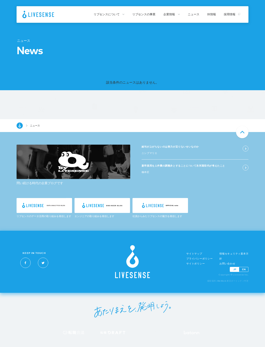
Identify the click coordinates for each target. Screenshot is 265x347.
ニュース (193, 14)
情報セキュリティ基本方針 (233, 256)
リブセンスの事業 (143, 14)
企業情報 (171, 14)
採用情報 (232, 14)
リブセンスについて (109, 14)
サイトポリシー (195, 263)
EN (244, 269)
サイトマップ (194, 253)
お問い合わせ (227, 263)
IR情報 (211, 14)
